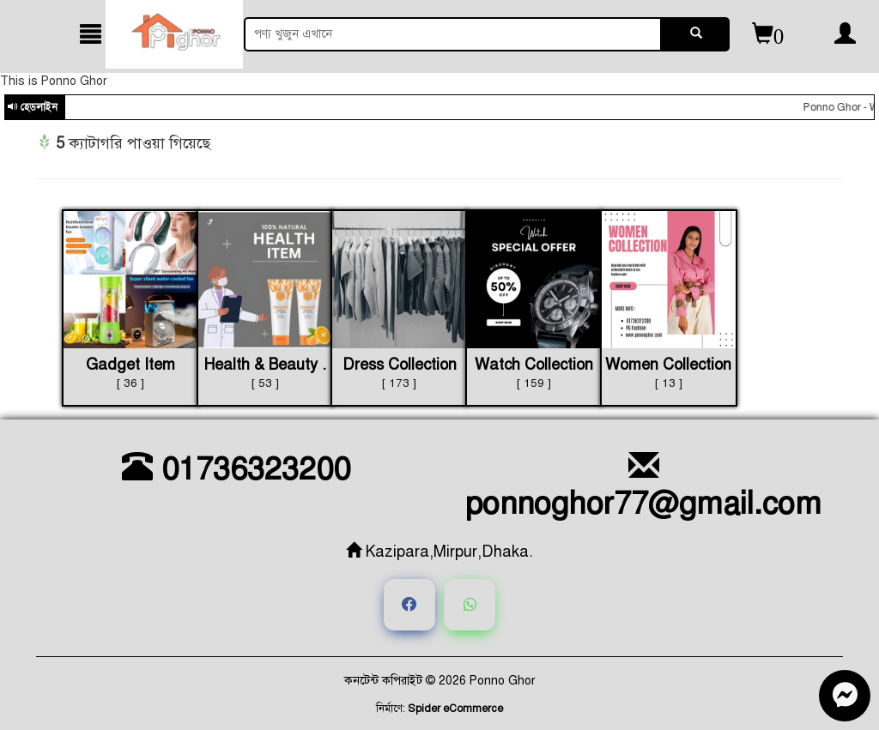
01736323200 (236, 469)
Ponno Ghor (503, 680)
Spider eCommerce (455, 709)
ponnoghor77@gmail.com (643, 486)
